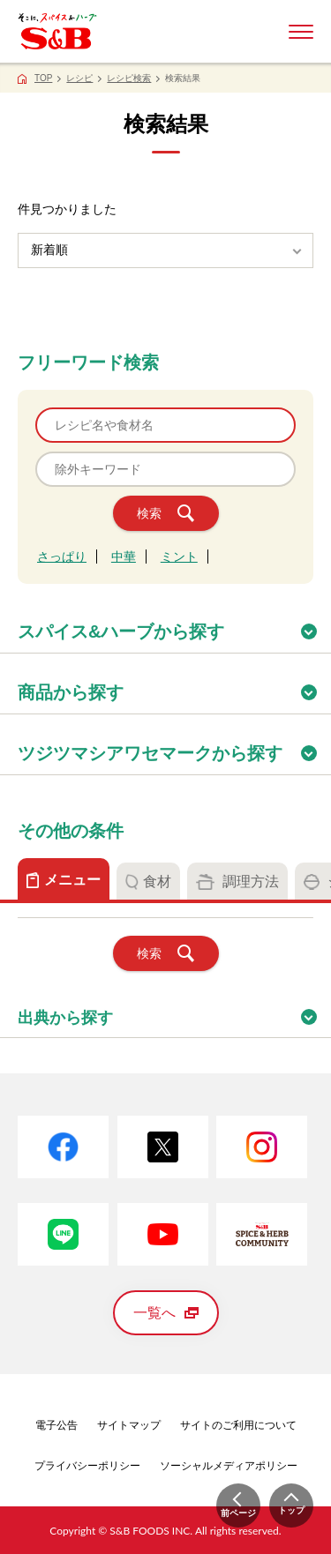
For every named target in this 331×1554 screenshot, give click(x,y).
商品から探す (174, 686)
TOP (43, 78)
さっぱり (62, 556)
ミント (179, 556)
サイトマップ (129, 1425)
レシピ (79, 78)
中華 (123, 556)
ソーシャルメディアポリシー (228, 1466)
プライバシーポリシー (87, 1466)
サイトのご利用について (238, 1425)
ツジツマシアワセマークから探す (174, 747)
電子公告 (56, 1425)
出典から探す (174, 1012)
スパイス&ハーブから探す (174, 625)
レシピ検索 (129, 78)
